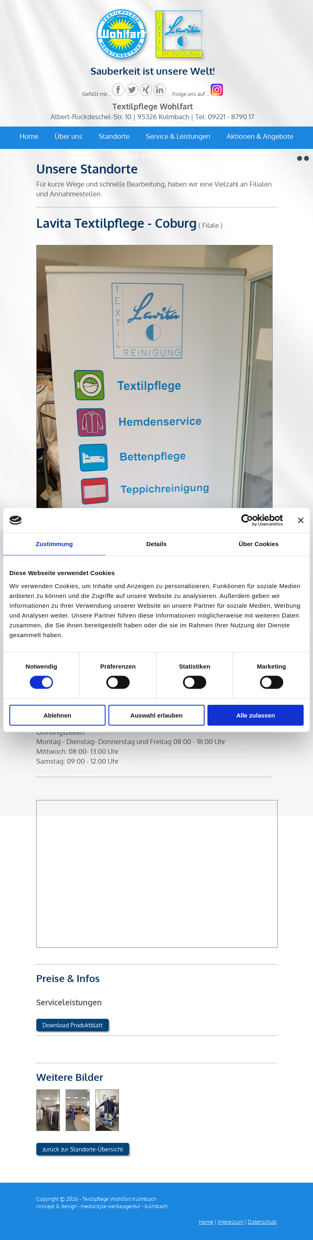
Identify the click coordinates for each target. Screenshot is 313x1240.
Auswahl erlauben (156, 714)
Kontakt (185, 155)
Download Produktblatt (72, 1025)
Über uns (68, 136)
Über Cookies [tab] (259, 543)
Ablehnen (57, 714)
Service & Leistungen (178, 136)
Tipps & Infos (136, 155)
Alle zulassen (255, 714)
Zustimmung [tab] (54, 543)
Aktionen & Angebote (260, 136)
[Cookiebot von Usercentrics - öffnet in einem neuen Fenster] (247, 520)
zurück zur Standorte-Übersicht (82, 1149)
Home (29, 136)
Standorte (114, 136)
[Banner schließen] (301, 520)
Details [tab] (156, 543)
